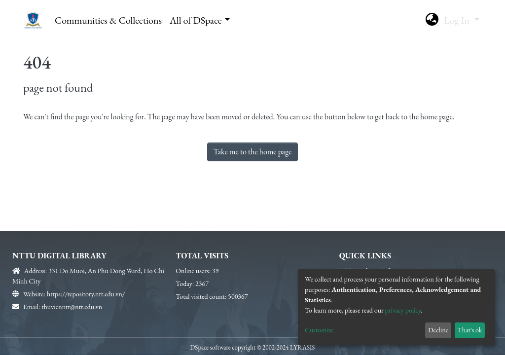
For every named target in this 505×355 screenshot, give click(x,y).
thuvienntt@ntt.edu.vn (71, 306)
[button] (432, 20)
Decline (438, 329)
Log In (457, 20)
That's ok (469, 329)
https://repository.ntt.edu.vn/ (86, 293)
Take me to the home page (253, 151)
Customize (319, 329)
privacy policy (403, 310)
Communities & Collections (108, 20)
